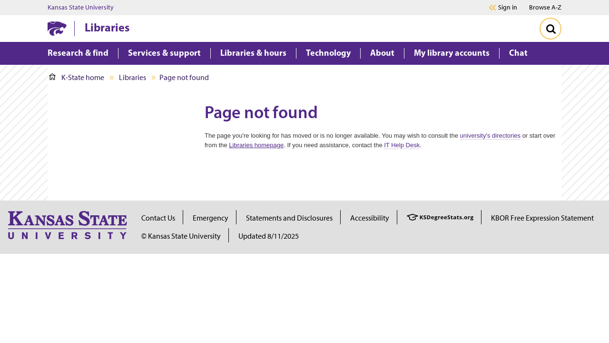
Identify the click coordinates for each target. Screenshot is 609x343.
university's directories (490, 135)
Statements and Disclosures (289, 217)
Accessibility (369, 217)
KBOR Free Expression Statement (542, 217)
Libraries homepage (256, 145)
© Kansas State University (181, 236)
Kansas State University (81, 7)
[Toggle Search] (550, 29)
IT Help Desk (402, 145)
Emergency (210, 217)
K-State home (76, 77)
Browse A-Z (545, 7)
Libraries (107, 27)
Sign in (507, 7)
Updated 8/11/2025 (268, 236)
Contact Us (158, 217)
